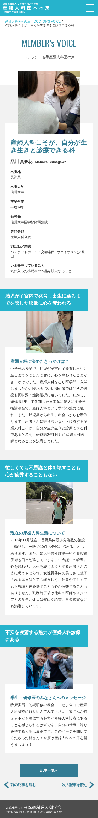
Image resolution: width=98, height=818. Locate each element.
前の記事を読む (23, 785)
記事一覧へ (49, 770)
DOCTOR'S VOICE (47, 21)
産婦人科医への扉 (17, 21)
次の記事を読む (75, 785)
